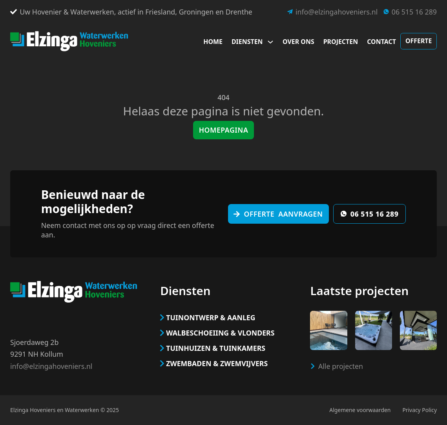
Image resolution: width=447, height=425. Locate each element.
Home (213, 41)
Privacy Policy (419, 410)
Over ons (298, 41)
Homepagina (223, 130)
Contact (381, 41)
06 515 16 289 (370, 214)
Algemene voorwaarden (359, 410)
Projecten (340, 41)
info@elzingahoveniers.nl (51, 366)
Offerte (418, 40)
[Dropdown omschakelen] (272, 42)
